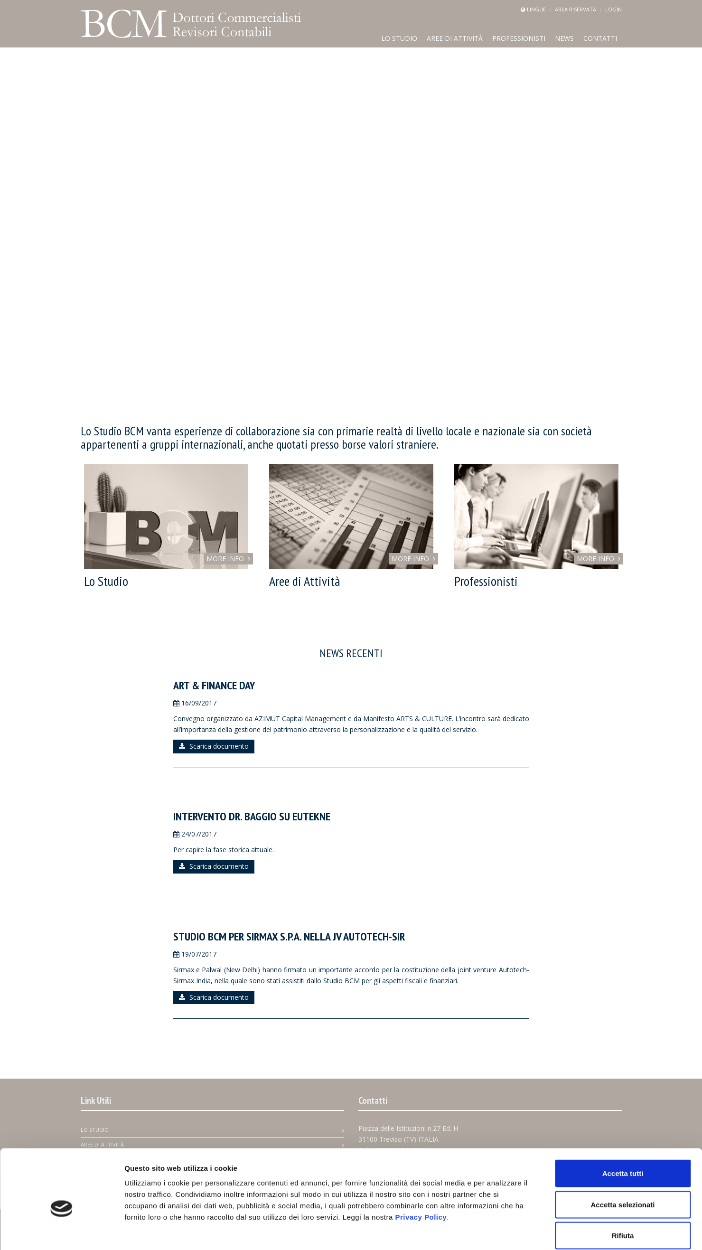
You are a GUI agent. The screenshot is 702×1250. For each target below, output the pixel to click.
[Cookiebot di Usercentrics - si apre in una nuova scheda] (61, 1231)
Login (613, 9)
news (564, 38)
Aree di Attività (455, 38)
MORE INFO (228, 558)
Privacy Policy (421, 1169)
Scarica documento (214, 746)
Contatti (600, 38)
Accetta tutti (623, 1125)
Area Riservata (575, 9)
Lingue (536, 9)
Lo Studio (399, 38)
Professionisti (518, 38)
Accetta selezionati (622, 1157)
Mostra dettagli (499, 1231)
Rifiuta (623, 1188)
